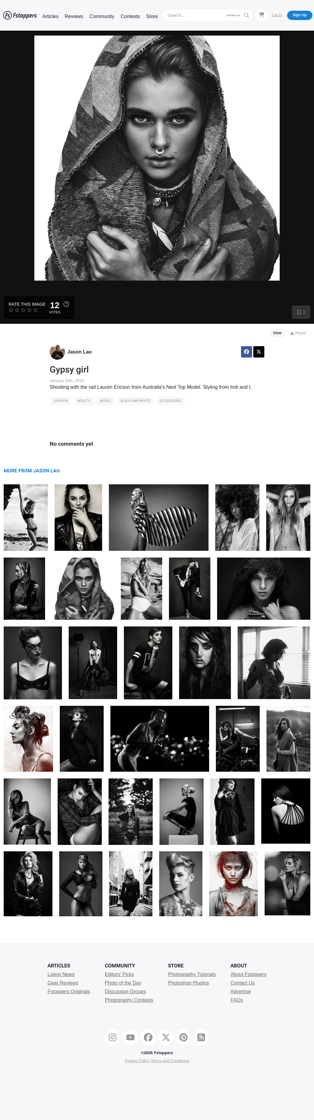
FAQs (237, 1000)
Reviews (74, 16)
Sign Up (300, 15)
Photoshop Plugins (188, 983)
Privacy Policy (137, 1060)
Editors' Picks (119, 974)
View (277, 333)
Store (152, 16)
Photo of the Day (123, 983)
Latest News (61, 974)
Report (298, 333)
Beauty (84, 400)
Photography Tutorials (192, 974)
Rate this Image (27, 304)
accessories (170, 400)
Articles (50, 16)
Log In (277, 15)
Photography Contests (129, 1000)
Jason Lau (79, 351)
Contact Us (243, 983)
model (105, 400)
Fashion (61, 400)
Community (102, 16)
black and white (135, 400)
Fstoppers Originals (69, 991)
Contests (130, 16)
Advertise (241, 991)
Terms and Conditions (170, 1060)
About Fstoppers (248, 974)
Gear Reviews (63, 983)
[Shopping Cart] (261, 15)
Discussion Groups (125, 991)
